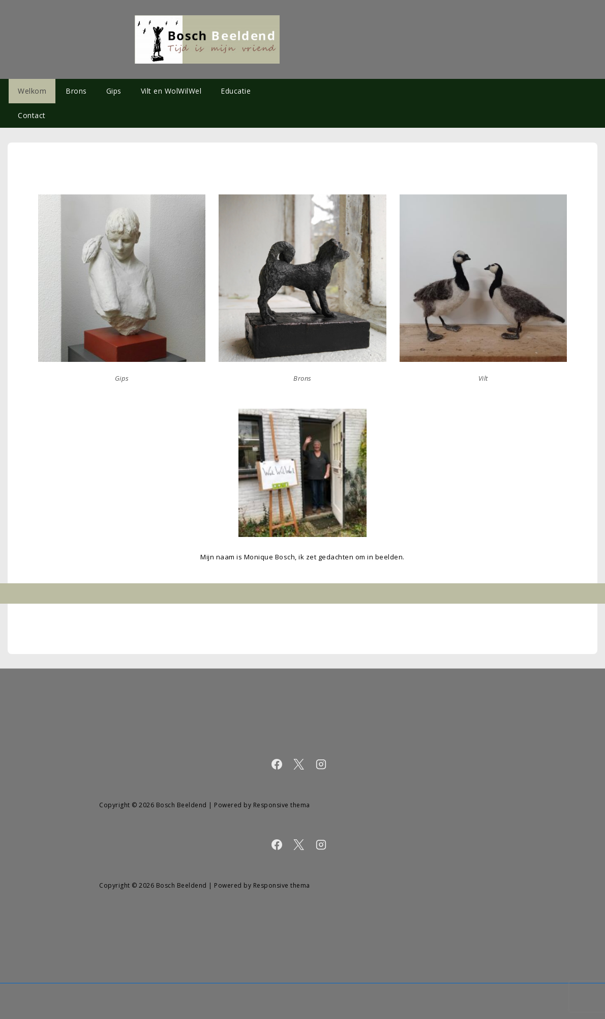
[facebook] (278, 765)
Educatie (236, 91)
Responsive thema (281, 805)
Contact (32, 115)
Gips (114, 91)
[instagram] (321, 765)
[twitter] (300, 765)
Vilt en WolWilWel (171, 91)
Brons (76, 91)
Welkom (32, 91)
